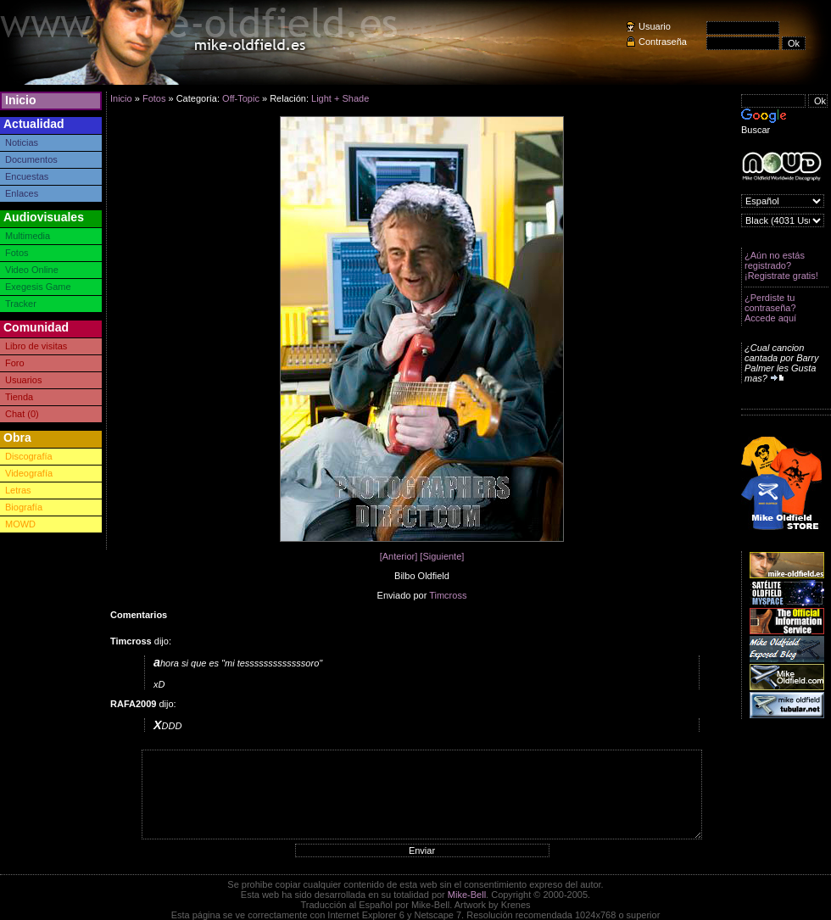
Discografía (29, 456)
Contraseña (663, 41)
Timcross (447, 595)
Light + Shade (340, 98)
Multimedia (27, 236)
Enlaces (21, 193)
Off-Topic (240, 98)
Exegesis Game (38, 287)
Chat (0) (22, 414)
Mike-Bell (467, 894)
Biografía (23, 507)
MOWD (20, 524)
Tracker (20, 303)
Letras (18, 490)
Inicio (20, 100)
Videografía (29, 473)
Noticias (21, 142)
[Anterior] (399, 556)
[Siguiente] (442, 556)
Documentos (31, 159)
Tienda (19, 397)
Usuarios (23, 380)
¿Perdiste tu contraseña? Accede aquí (770, 308)
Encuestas (26, 176)
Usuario (655, 26)
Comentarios (138, 615)
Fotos (17, 253)
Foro (15, 363)
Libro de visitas (36, 346)
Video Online (32, 270)
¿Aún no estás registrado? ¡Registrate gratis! (781, 265)
